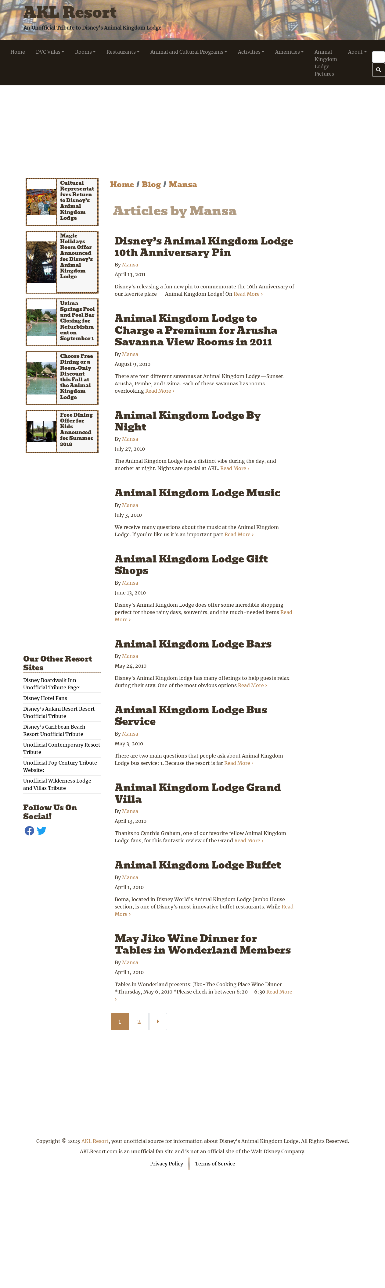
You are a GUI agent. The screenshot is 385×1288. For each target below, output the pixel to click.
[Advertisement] (192, 128)
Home (122, 185)
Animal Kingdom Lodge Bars (193, 644)
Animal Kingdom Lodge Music (197, 493)
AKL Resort (70, 12)
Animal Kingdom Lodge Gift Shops (191, 564)
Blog (151, 185)
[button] (50, 52)
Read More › (248, 294)
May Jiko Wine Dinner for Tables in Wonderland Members (203, 944)
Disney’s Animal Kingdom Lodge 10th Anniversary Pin (204, 246)
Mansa (183, 185)
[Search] (378, 57)
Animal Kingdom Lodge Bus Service (191, 715)
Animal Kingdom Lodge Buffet (198, 865)
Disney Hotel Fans (45, 698)
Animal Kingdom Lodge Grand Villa (198, 793)
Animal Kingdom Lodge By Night (188, 421)
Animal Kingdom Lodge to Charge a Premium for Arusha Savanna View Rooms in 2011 (196, 330)
